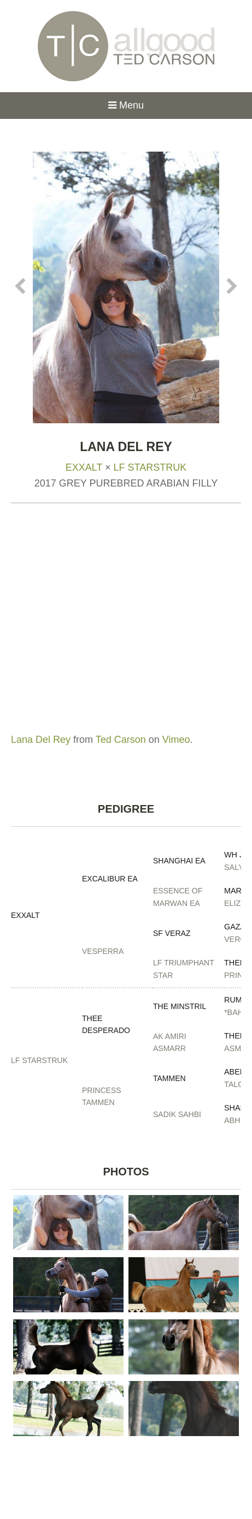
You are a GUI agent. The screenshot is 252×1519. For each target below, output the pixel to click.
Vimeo (176, 739)
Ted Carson (121, 739)
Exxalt (84, 467)
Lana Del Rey (41, 739)
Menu (126, 105)
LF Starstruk (150, 467)
